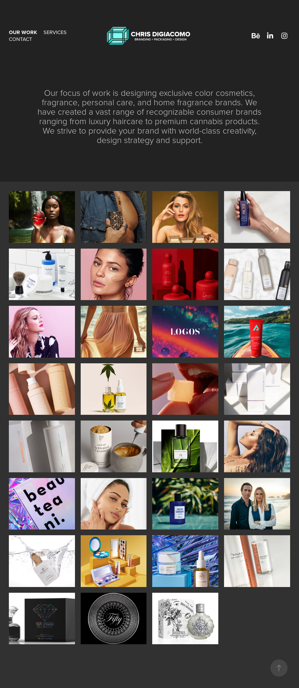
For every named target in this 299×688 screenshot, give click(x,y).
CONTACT (20, 39)
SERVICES (55, 32)
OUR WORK (23, 32)
